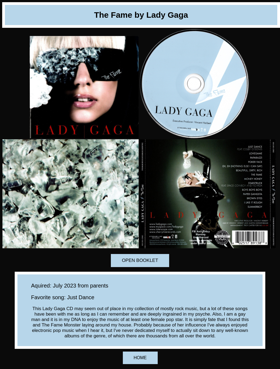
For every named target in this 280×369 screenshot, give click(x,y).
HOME (140, 357)
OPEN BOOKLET (140, 260)
